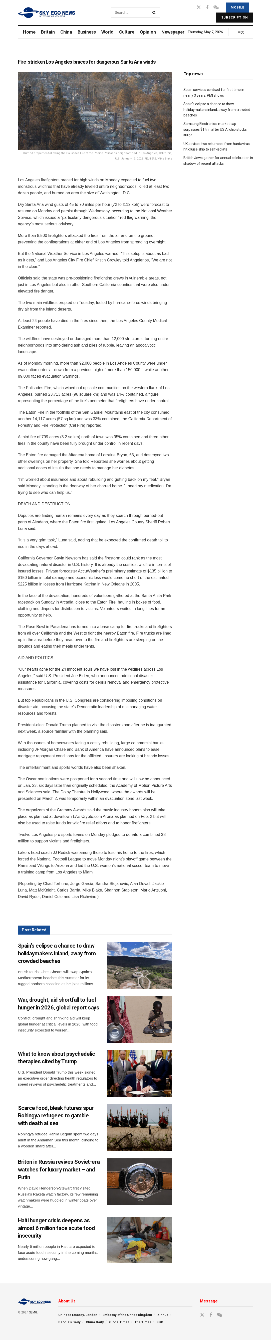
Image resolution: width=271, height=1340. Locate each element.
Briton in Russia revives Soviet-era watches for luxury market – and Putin (59, 1169)
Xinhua (162, 1315)
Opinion (148, 32)
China (66, 32)
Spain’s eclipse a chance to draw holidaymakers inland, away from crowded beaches (57, 953)
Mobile (237, 7)
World (107, 32)
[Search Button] (155, 13)
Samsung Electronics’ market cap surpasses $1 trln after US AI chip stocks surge (215, 129)
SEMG (33, 1312)
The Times (143, 1322)
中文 (241, 32)
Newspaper (172, 32)
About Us (67, 1301)
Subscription (234, 17)
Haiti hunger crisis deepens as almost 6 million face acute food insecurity (56, 1228)
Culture (126, 32)
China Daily (95, 1322)
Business (87, 32)
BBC (159, 1322)
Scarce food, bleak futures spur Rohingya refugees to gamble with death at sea (56, 1116)
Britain (48, 32)
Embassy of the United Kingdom (127, 1315)
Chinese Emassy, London (77, 1315)
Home (29, 32)
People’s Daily (69, 1322)
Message (209, 1301)
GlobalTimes (119, 1322)
